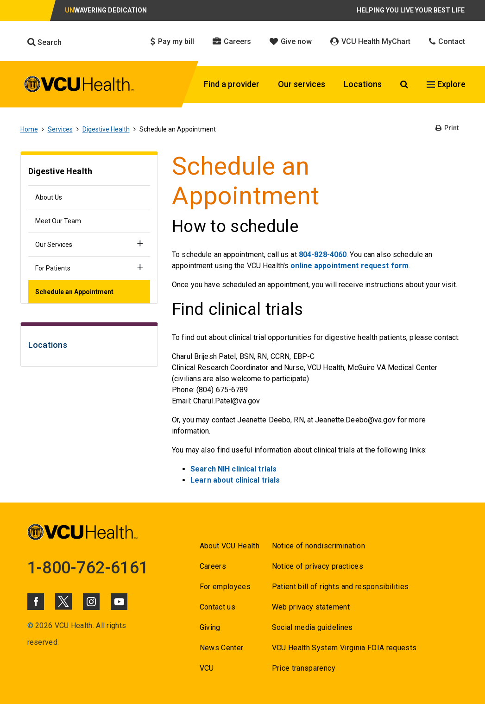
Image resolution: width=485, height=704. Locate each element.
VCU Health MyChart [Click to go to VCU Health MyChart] (370, 41)
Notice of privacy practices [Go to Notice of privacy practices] (317, 566)
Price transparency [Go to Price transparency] (303, 668)
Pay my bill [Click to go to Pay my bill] (172, 41)
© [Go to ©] (30, 625)
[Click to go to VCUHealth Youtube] (119, 601)
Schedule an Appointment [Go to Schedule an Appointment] (74, 291)
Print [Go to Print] (447, 128)
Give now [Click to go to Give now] (291, 41)
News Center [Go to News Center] (222, 647)
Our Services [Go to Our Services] (53, 244)
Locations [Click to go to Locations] (363, 84)
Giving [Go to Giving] (210, 627)
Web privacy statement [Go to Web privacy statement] (311, 607)
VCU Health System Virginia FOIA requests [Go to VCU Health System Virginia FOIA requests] (344, 647)
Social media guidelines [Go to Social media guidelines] (312, 627)
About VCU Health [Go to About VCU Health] (229, 545)
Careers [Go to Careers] (213, 566)
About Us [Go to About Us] (48, 197)
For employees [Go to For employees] (225, 586)
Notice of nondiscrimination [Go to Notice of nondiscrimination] (318, 545)
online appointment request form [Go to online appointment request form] (349, 265)
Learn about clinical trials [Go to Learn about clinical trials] (235, 480)
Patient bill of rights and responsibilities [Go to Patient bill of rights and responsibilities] (340, 586)
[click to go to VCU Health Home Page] (79, 85)
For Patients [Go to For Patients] (52, 268)
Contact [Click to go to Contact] (447, 41)
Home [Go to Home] (29, 129)
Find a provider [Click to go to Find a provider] (231, 84)
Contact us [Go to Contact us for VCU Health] (217, 607)
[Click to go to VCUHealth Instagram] (91, 601)
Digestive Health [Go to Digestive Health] (106, 129)
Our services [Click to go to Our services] (301, 84)
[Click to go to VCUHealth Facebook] (35, 601)
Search (44, 42)
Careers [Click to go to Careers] (232, 41)
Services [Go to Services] (60, 129)
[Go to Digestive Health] (89, 172)
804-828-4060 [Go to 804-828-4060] (322, 254)
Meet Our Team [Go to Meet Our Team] (58, 221)
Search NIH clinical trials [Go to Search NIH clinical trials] (233, 469)
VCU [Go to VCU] (207, 668)
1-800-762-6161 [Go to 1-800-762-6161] (88, 568)
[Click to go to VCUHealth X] (63, 601)
